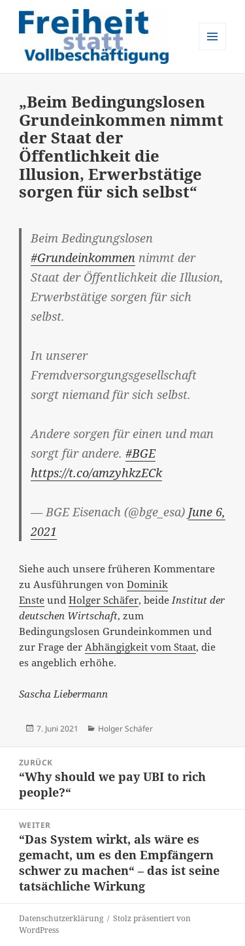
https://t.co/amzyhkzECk (96, 472)
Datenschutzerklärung (61, 918)
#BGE (140, 453)
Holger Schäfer (104, 599)
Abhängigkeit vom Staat (140, 646)
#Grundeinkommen (83, 257)
